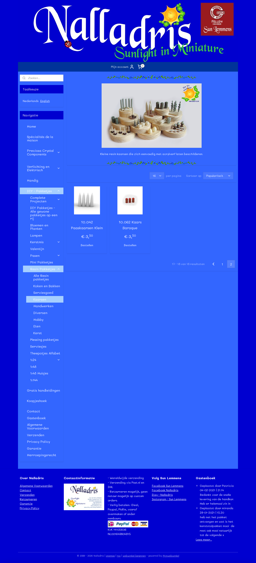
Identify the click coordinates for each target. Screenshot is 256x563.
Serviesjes (38, 346)
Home (31, 126)
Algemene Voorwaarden (38, 426)
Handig (32, 180)
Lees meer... (204, 539)
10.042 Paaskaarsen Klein (87, 225)
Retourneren (28, 499)
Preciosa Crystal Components (43, 152)
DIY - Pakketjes (43, 191)
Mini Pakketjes (41, 262)
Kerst (37, 333)
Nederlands (31, 101)
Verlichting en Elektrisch (43, 168)
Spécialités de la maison (40, 138)
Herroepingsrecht (41, 455)
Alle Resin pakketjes (41, 277)
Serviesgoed (43, 292)
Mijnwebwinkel (171, 555)
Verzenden (35, 435)
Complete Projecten (45, 199)
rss (119, 555)
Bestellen (87, 245)
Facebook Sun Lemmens (167, 486)
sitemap (110, 555)
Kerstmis (45, 242)
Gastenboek (36, 418)
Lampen (36, 235)
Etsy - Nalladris (162, 495)
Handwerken (43, 306)
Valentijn (37, 249)
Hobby (38, 319)
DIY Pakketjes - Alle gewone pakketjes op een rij (43, 213)
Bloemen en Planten (39, 227)
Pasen (45, 255)
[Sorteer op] (218, 175)
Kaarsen (39, 299)
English (45, 101)
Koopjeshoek (37, 401)
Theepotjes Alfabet (45, 353)
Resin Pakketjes (45, 269)
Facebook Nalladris (165, 490)
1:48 (33, 366)
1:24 (45, 360)
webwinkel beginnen (134, 555)
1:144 (34, 380)
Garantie (34, 448)
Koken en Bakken (46, 286)
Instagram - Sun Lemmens (169, 499)
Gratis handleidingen (43, 390)
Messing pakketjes (44, 339)
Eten (36, 326)
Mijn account (122, 66)
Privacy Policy (38, 441)
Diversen (40, 313)
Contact (33, 411)
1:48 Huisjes (39, 373)
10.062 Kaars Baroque (129, 225)
